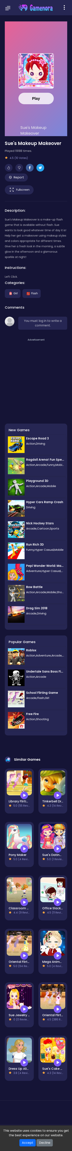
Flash (31, 293)
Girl (13, 293)
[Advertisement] (36, 378)
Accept (27, 1142)
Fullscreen (19, 190)
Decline (44, 1142)
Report (16, 177)
